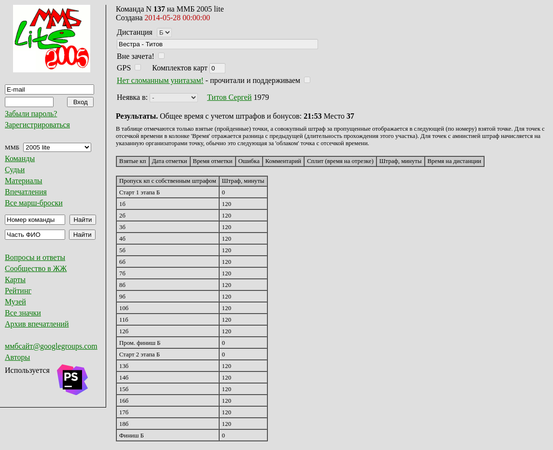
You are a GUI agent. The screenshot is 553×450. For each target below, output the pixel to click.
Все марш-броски (34, 203)
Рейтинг (18, 290)
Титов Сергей (229, 97)
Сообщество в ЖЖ (36, 268)
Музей (15, 302)
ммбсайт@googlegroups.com (51, 346)
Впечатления (26, 192)
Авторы (17, 357)
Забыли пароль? (31, 113)
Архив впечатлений (37, 324)
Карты (15, 279)
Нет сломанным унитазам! (160, 80)
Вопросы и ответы (35, 257)
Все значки (23, 313)
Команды (20, 158)
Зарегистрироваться (37, 125)
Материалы (23, 181)
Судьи (15, 169)
